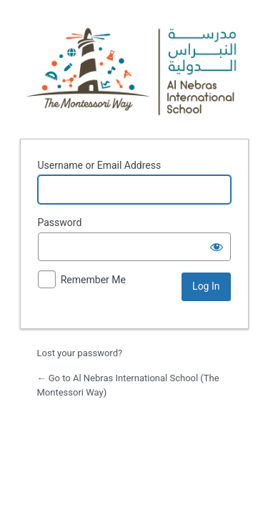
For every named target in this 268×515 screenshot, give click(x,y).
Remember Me (93, 279)
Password (60, 222)
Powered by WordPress (134, 67)
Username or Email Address (100, 165)
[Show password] (216, 246)
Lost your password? (80, 353)
